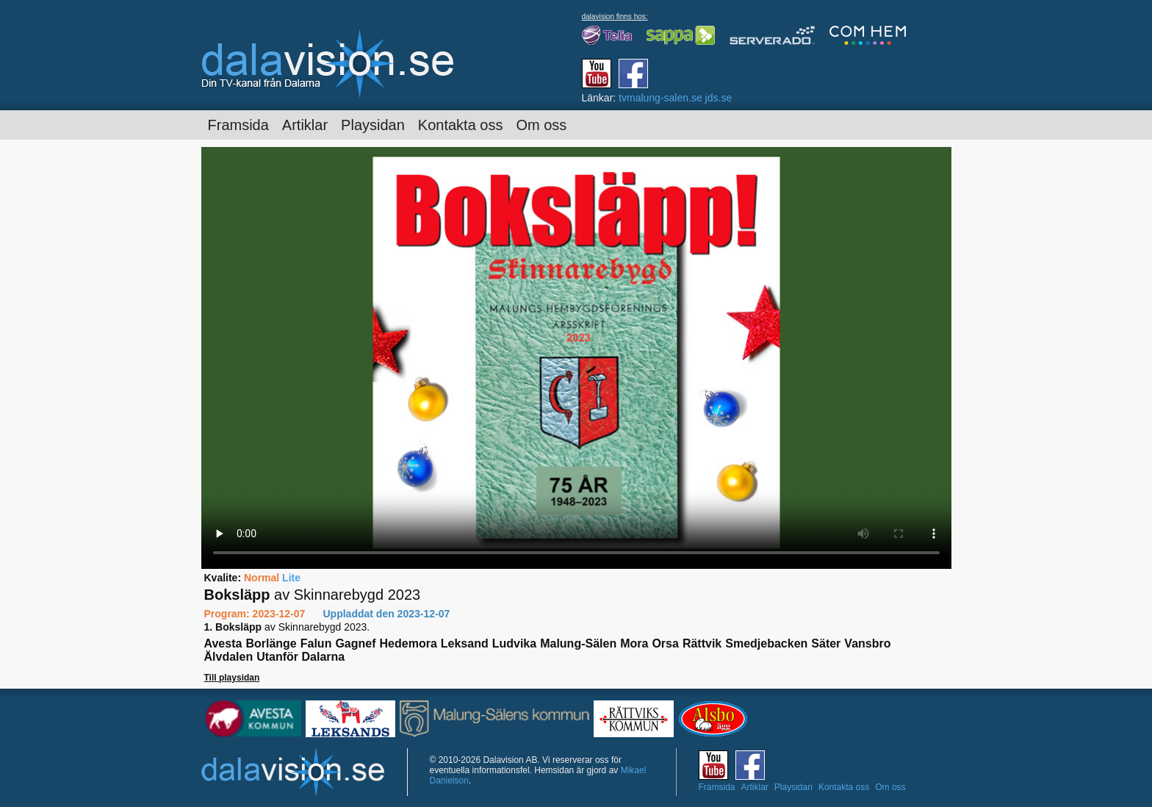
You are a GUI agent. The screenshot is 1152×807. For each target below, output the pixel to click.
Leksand (465, 643)
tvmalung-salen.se (660, 98)
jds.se (718, 98)
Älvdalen (228, 656)
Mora (634, 643)
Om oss (541, 125)
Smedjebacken (766, 643)
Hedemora (408, 643)
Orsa (665, 643)
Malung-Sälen (578, 643)
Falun (316, 643)
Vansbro (867, 643)
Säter (825, 643)
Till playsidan (232, 677)
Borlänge (270, 643)
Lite (291, 578)
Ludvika (514, 643)
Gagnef (355, 643)
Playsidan (373, 125)
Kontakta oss (460, 125)
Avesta (223, 643)
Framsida (238, 125)
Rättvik (702, 643)
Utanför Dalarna (300, 656)
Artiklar (305, 125)
